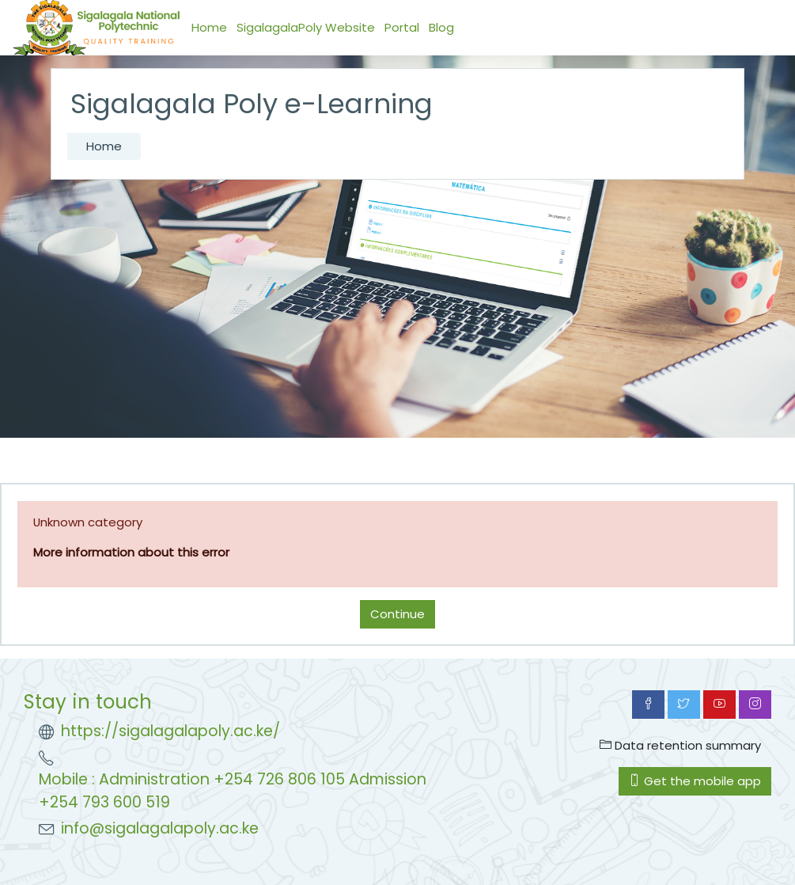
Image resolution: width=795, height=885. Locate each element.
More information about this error (131, 552)
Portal (401, 27)
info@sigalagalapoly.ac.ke (160, 828)
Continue (397, 614)
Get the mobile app (695, 781)
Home (209, 27)
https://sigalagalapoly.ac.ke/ (170, 731)
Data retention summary (680, 745)
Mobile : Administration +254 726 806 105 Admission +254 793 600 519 (232, 791)
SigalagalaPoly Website (306, 27)
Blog (441, 27)
